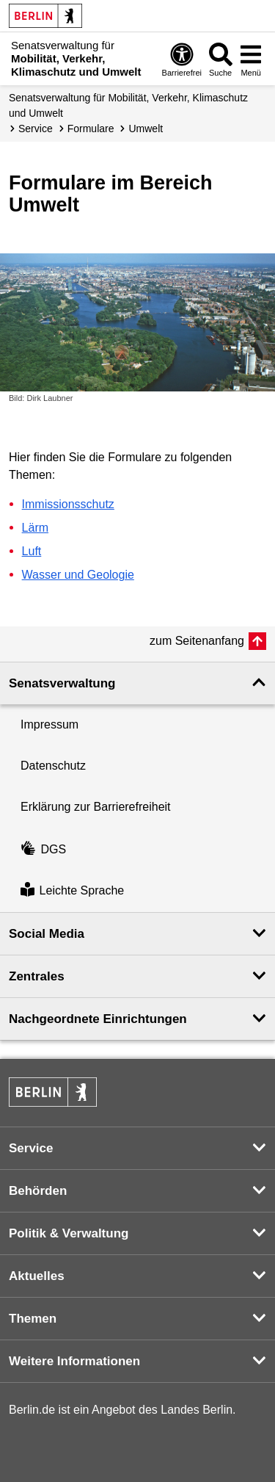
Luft (32, 551)
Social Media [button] (46, 934)
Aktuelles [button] (37, 1276)
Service (35, 128)
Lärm (35, 527)
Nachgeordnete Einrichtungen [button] (98, 1019)
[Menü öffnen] (250, 59)
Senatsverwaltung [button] (62, 683)
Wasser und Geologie (78, 574)
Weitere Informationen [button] (74, 1361)
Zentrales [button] (37, 976)
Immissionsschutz (68, 504)
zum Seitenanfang (197, 641)
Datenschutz (53, 765)
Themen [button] (32, 1319)
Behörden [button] (38, 1191)
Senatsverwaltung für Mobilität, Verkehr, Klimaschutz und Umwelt (128, 105)
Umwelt (145, 128)
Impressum (49, 724)
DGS (43, 849)
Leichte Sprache (72, 891)
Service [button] (31, 1148)
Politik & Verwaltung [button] (68, 1233)
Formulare (90, 128)
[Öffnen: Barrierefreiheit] (181, 59)
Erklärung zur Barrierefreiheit (96, 806)
